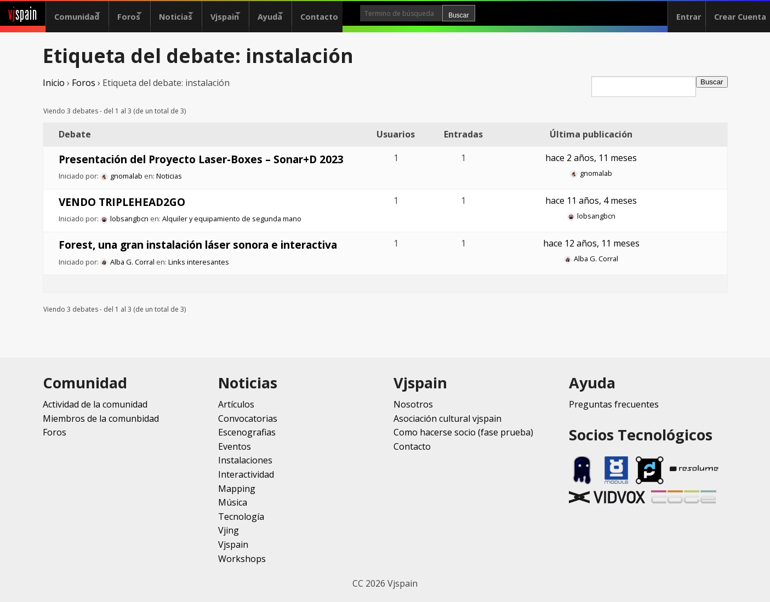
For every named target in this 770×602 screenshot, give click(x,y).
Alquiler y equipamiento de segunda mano (231, 218)
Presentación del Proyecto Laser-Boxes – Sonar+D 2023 (201, 159)
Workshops (242, 559)
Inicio (54, 83)
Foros (138, 13)
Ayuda (308, 13)
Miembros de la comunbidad (101, 418)
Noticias (195, 13)
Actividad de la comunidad (95, 404)
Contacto (367, 13)
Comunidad (76, 13)
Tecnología (241, 517)
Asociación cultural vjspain (447, 418)
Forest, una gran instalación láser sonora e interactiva (198, 244)
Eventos (234, 446)
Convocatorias (247, 418)
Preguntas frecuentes (614, 404)
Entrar (680, 13)
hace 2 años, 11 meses (591, 158)
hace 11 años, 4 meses (591, 200)
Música (232, 502)
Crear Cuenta (736, 13)
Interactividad (246, 474)
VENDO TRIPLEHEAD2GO (122, 201)
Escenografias (247, 432)
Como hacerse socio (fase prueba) (463, 432)
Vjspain (253, 13)
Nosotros (413, 404)
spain (22, 13)
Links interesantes (198, 262)
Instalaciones (245, 460)
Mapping (236, 489)
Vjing (228, 530)
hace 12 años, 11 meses (591, 243)
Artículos (236, 404)
